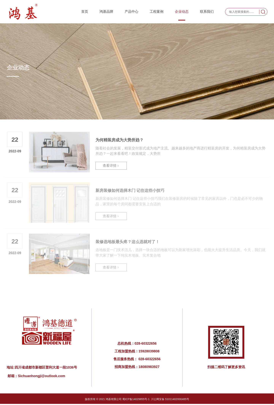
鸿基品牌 (106, 12)
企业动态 (182, 12)
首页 (84, 12)
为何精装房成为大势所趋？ (119, 138)
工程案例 (156, 12)
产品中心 (131, 12)
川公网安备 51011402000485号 (170, 399)
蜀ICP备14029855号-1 (136, 399)
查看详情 (111, 164)
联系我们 (207, 12)
